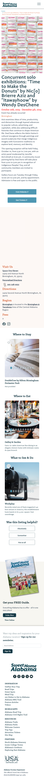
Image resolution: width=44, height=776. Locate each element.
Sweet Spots (10, 692)
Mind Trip (9, 694)
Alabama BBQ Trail (13, 700)
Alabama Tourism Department (14, 770)
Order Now (9, 615)
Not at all (22, 542)
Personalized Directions (12, 280)
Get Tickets (21, 200)
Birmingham (7, 304)
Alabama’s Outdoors (13, 747)
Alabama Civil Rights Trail (16, 715)
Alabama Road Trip (13, 712)
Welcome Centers (12, 727)
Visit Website (22, 192)
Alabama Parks (11, 725)
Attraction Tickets (12, 732)
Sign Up (8, 651)
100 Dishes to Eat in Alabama (17, 697)
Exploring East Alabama (15, 750)
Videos (8, 705)
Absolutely (21, 529)
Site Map (8, 735)
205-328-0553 (10, 283)
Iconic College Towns (14, 745)
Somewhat (22, 535)
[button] (6, 358)
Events (3, 11)
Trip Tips (9, 730)
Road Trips (9, 689)
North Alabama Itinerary (15, 742)
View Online (9, 620)
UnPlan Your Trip (12, 687)
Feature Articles (11, 702)
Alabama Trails (11, 722)
